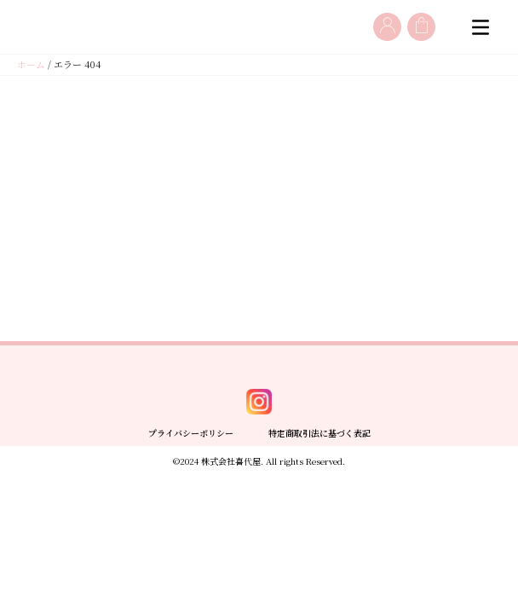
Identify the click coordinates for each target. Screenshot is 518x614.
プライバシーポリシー (190, 570)
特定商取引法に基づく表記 (319, 570)
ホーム (31, 65)
